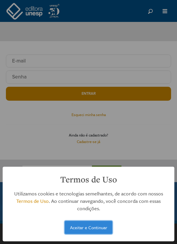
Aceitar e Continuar (88, 227)
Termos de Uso (32, 201)
